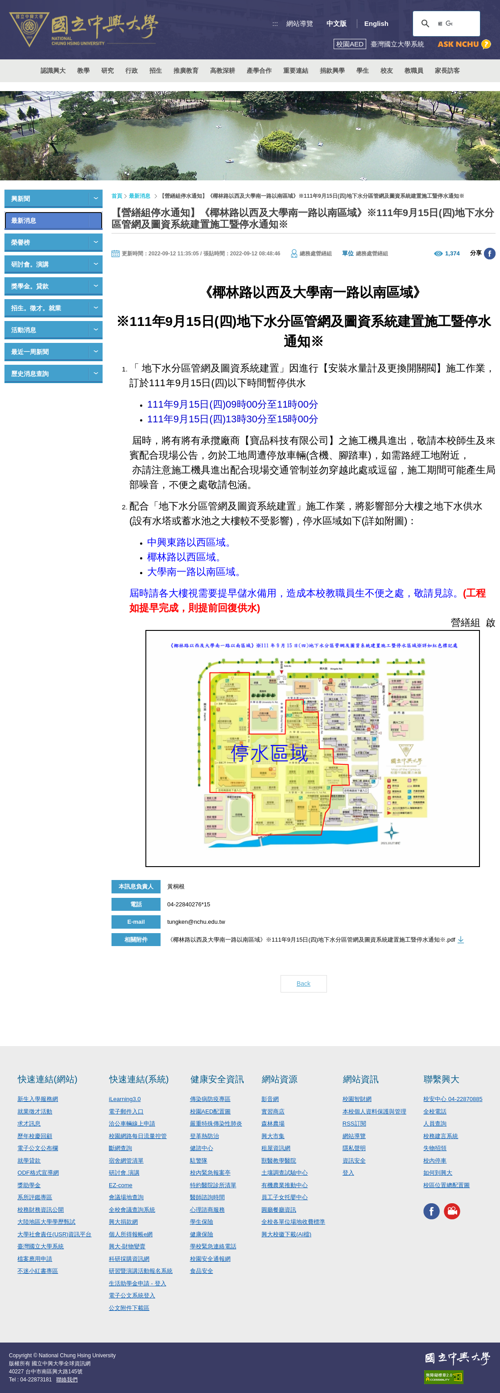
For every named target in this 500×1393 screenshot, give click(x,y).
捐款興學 (332, 70)
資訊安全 (354, 1160)
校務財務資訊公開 (40, 1209)
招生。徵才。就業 (36, 308)
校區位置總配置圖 (446, 1185)
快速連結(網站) (47, 1079)
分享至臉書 (490, 253)
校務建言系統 (440, 1136)
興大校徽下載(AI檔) (286, 1234)
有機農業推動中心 (284, 1185)
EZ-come (120, 1185)
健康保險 (201, 1234)
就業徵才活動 (34, 1111)
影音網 (270, 1099)
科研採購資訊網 (129, 1258)
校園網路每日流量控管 (138, 1136)
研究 (107, 70)
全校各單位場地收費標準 (293, 1221)
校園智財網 (357, 1099)
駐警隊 (198, 1160)
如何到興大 (437, 1172)
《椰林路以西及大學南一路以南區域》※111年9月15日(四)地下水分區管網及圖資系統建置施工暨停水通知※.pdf (311, 939)
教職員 (414, 70)
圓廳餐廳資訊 (278, 1209)
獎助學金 (29, 1185)
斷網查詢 (120, 1148)
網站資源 (280, 1079)
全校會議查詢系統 (132, 1209)
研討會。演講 (30, 264)
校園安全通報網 (210, 1258)
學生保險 (201, 1221)
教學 (83, 70)
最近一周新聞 (30, 351)
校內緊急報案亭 (210, 1172)
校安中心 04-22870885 (452, 1099)
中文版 (336, 23)
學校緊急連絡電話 (213, 1246)
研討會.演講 (124, 1172)
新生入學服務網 (37, 1099)
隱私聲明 (354, 1148)
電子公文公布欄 (37, 1148)
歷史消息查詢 (30, 373)
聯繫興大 (441, 1079)
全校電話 (434, 1111)
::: (275, 23)
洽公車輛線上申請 (132, 1123)
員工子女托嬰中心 (284, 1197)
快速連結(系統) (139, 1079)
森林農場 (273, 1123)
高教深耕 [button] (222, 70)
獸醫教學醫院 (278, 1160)
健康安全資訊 (217, 1079)
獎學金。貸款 (30, 286)
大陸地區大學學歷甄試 (46, 1221)
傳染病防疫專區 (210, 1099)
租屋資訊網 (275, 1148)
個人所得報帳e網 (131, 1234)
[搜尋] (445, 23)
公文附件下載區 (129, 1308)
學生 (362, 70)
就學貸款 (29, 1160)
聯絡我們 (67, 1379)
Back (303, 983)
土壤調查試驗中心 (284, 1172)
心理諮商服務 (207, 1209)
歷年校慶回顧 (34, 1136)
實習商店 (273, 1111)
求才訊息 (29, 1123)
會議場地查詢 (126, 1197)
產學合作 (259, 70)
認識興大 (53, 70)
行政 (131, 70)
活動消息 (23, 330)
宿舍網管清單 (126, 1160)
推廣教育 (186, 70)
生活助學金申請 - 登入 (137, 1283)
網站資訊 (361, 1079)
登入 (348, 1172)
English (376, 23)
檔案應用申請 (34, 1258)
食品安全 (201, 1271)
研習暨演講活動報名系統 (141, 1271)
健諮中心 (201, 1148)
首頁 (117, 196)
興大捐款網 (123, 1221)
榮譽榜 (20, 242)
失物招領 (434, 1148)
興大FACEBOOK (431, 1211)
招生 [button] (155, 70)
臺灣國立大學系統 (40, 1246)
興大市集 (273, 1136)
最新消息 (23, 220)
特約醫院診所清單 (213, 1185)
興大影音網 (452, 1211)
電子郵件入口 (126, 1111)
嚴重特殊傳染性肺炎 (216, 1123)
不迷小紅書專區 (37, 1271)
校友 (386, 70)
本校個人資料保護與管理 (374, 1111)
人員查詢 (434, 1123)
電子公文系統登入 (132, 1295)
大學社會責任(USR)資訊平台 (54, 1234)
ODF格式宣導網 (37, 1172)
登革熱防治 (204, 1136)
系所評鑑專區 (34, 1197)
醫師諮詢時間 (207, 1197)
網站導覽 (299, 23)
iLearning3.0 (125, 1099)
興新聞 (20, 198)
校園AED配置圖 (210, 1111)
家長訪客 (447, 70)
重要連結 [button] (295, 70)
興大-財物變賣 (127, 1246)
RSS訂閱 (354, 1123)
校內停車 (434, 1160)
